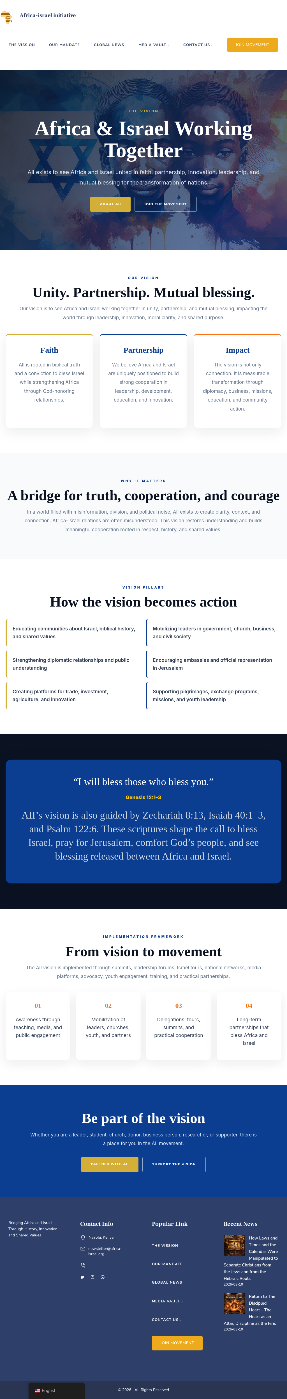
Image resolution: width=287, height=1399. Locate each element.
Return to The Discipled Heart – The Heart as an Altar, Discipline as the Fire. (250, 1310)
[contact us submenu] (212, 45)
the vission (22, 44)
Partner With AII (110, 1164)
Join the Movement (165, 204)
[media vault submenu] (168, 45)
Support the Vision (174, 1164)
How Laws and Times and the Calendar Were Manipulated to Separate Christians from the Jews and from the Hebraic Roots (251, 1258)
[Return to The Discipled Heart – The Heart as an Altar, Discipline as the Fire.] (234, 1304)
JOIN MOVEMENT (253, 44)
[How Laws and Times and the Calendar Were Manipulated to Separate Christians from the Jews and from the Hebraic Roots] (234, 1246)
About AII (110, 204)
